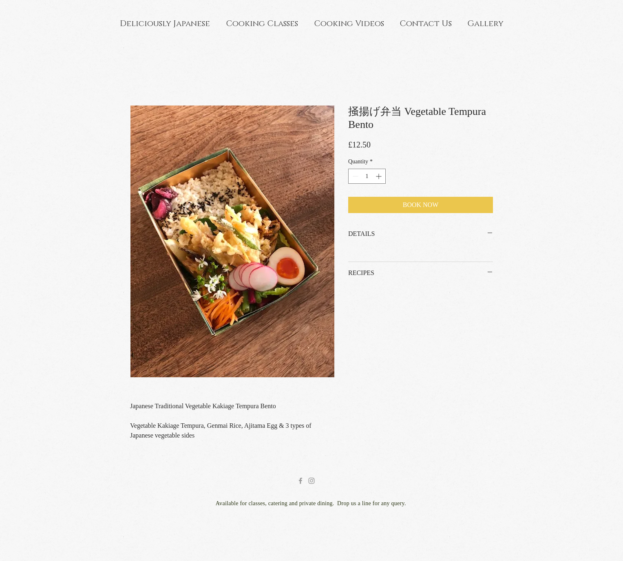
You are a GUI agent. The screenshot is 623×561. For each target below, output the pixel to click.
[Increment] (379, 176)
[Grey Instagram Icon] (311, 481)
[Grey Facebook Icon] (300, 481)
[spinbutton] (367, 176)
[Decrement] (354, 176)
